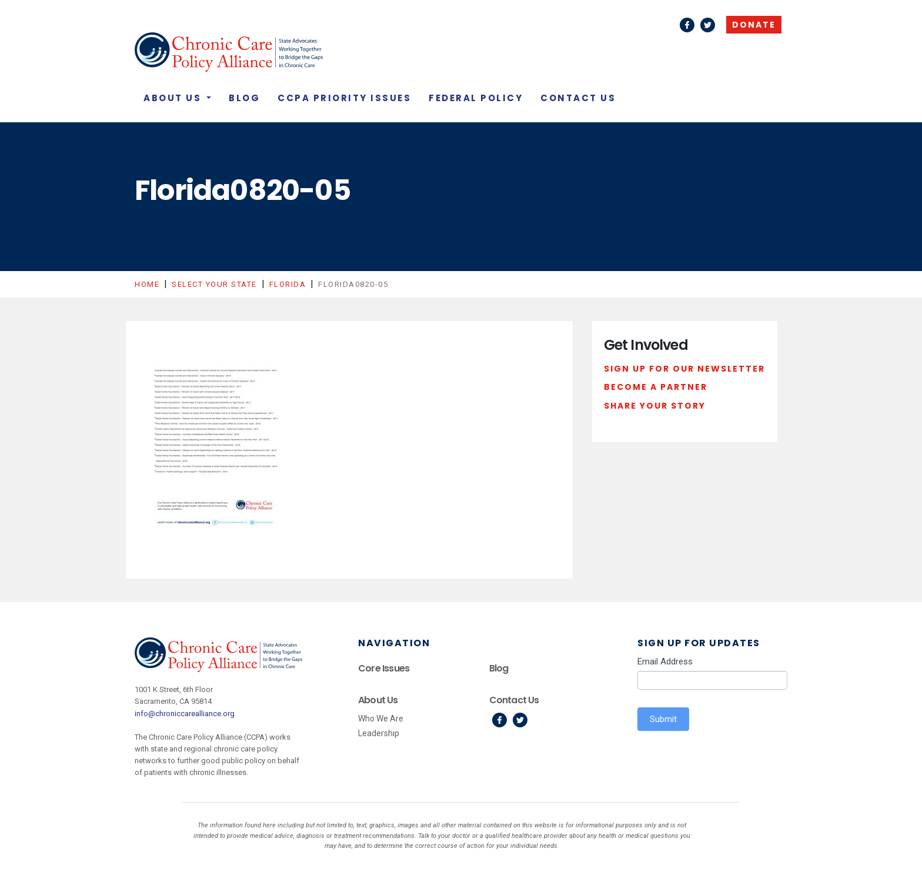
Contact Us (578, 98)
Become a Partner (655, 387)
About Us (174, 98)
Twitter (707, 25)
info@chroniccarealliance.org (185, 713)
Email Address (665, 661)
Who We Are (380, 718)
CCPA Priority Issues (344, 98)
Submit (663, 719)
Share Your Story (655, 406)
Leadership (378, 733)
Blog (244, 98)
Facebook (687, 25)
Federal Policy (476, 98)
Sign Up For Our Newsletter (684, 369)
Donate (754, 25)
